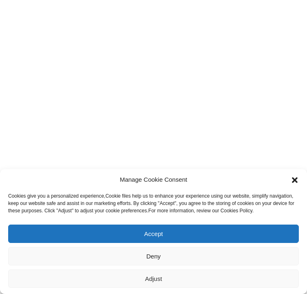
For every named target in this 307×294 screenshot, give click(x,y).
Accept (153, 233)
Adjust (153, 278)
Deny (153, 256)
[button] (295, 180)
